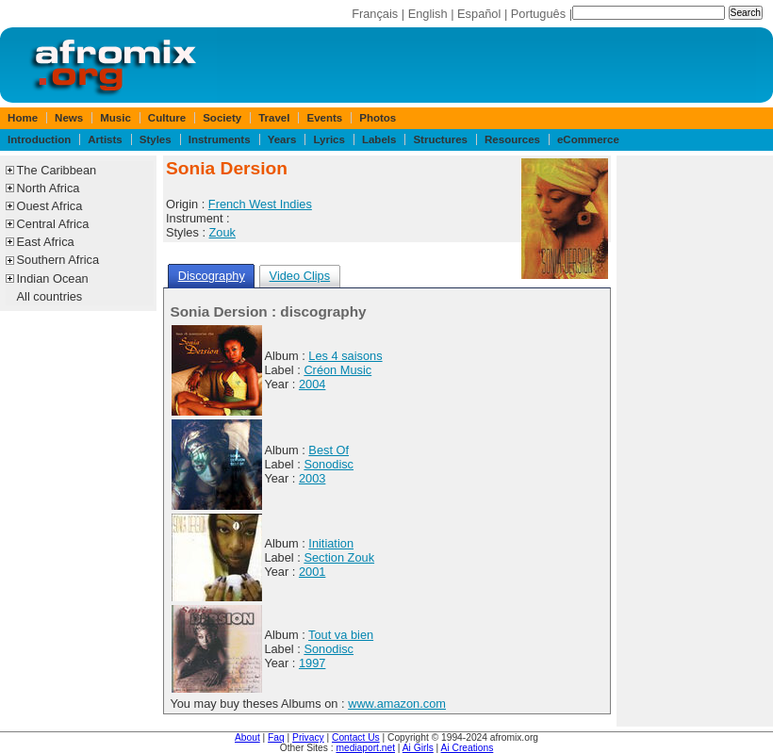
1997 (312, 663)
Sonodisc (329, 464)
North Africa (48, 188)
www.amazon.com (397, 703)
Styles (156, 139)
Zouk (222, 232)
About (247, 737)
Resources (512, 139)
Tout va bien (340, 635)
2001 (312, 572)
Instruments (220, 139)
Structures (440, 139)
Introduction (39, 139)
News (69, 117)
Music (115, 117)
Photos (377, 117)
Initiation (331, 543)
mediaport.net (365, 748)
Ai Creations (467, 748)
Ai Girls (418, 748)
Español (479, 14)
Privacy (308, 737)
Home (23, 117)
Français (375, 14)
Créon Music (337, 370)
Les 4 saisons (345, 356)
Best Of (328, 450)
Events (324, 117)
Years (282, 139)
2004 (312, 384)
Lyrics (329, 139)
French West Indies (260, 204)
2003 (312, 478)
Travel (273, 117)
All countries (50, 296)
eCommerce (588, 139)
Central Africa (53, 224)
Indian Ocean (53, 278)
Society (222, 117)
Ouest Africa (50, 206)
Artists (105, 139)
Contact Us (356, 737)
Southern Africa (58, 260)
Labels (379, 139)
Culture (167, 117)
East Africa (45, 242)
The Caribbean (57, 170)
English (428, 14)
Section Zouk (339, 557)
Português (538, 14)
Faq (276, 737)
